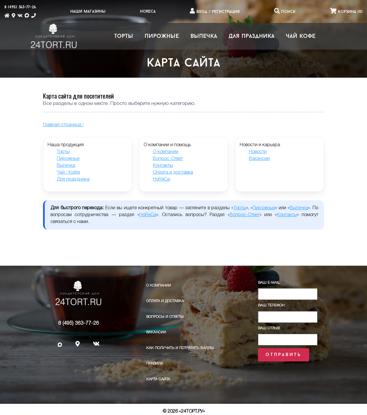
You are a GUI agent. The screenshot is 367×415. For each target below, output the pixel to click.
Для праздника (251, 36)
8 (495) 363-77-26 (78, 323)
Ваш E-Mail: (269, 282)
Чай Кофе (300, 36)
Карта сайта (158, 379)
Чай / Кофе (68, 173)
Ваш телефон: (271, 305)
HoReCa (148, 11)
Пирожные (162, 36)
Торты (123, 36)
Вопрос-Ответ (168, 159)
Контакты (163, 166)
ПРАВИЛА (154, 363)
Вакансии (259, 159)
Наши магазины (88, 11)
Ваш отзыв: (269, 328)
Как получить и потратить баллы (180, 348)
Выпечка (203, 36)
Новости (258, 152)
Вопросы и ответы (165, 316)
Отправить (283, 355)
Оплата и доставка (173, 173)
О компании (165, 152)
